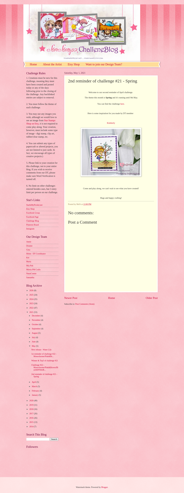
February (36, 391)
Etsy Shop (74, 64)
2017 (31, 413)
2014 (31, 426)
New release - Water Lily (41, 350)
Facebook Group (33, 213)
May (34, 346)
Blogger (104, 487)
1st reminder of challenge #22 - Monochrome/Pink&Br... (44, 355)
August (35, 333)
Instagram (30, 229)
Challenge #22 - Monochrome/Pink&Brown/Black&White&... (44, 367)
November (36, 320)
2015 (31, 422)
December (36, 316)
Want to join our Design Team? (104, 64)
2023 (31, 303)
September (36, 329)
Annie (28, 242)
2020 (31, 401)
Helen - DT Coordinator (36, 254)
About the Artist (52, 64)
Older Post (152, 297)
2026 (31, 290)
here (122, 104)
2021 (31, 312)
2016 (31, 418)
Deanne (29, 246)
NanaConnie (31, 273)
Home (33, 64)
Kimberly (111, 123)
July (34, 337)
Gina (28, 250)
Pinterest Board (32, 225)
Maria (28, 262)
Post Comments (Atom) (84, 304)
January (35, 395)
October (35, 324)
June (34, 342)
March (35, 386)
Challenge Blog (32, 221)
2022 (31, 308)
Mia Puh (29, 266)
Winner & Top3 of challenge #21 (44, 361)
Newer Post (70, 297)
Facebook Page (32, 217)
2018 (31, 409)
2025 (31, 295)
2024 (31, 299)
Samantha (30, 277)
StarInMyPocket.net (34, 205)
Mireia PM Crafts (33, 270)
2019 (31, 405)
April (34, 382)
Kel (27, 258)
